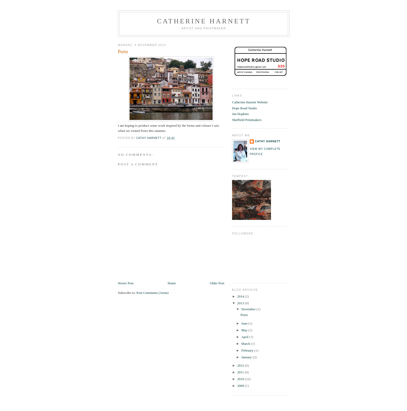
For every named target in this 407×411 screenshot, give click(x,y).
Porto (244, 315)
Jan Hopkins (240, 114)
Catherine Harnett (204, 21)
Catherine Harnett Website (250, 102)
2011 (241, 372)
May (244, 330)
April (245, 337)
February (247, 350)
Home (172, 283)
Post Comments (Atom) (153, 293)
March (246, 344)
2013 (241, 303)
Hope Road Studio (244, 108)
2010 (241, 379)
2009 (241, 386)
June (244, 323)
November (248, 309)
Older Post (217, 283)
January (247, 357)
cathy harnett (267, 141)
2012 (241, 365)
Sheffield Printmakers (247, 120)
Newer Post (125, 283)
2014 (241, 296)
